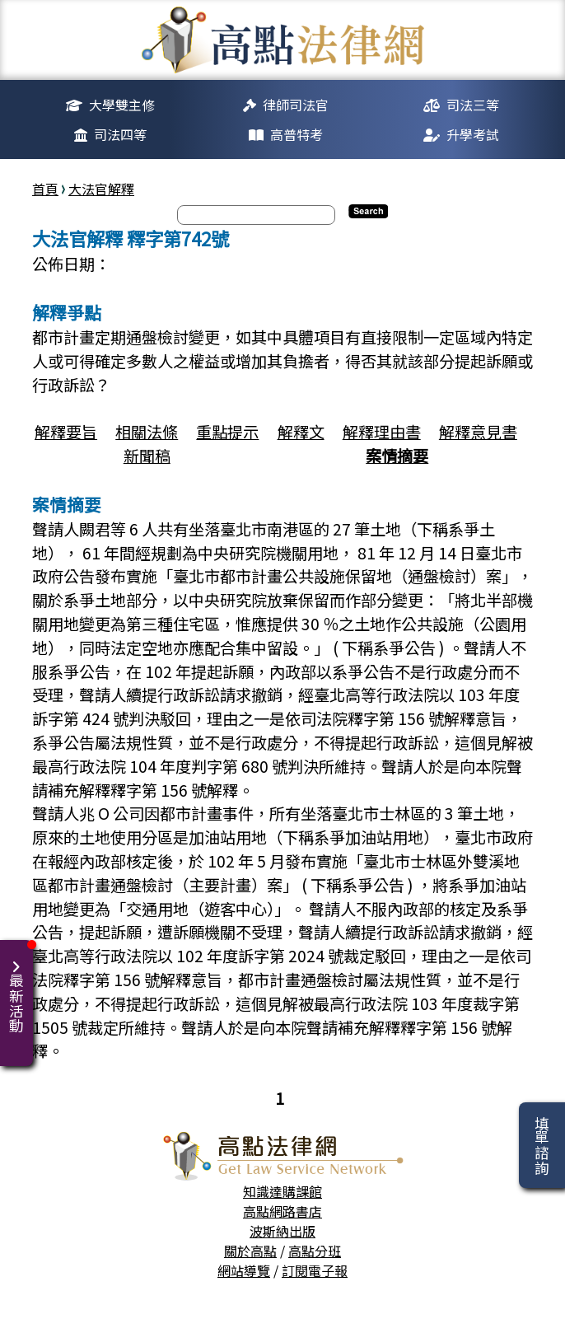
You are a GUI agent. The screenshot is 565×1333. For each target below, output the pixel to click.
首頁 (45, 189)
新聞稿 (147, 455)
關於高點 (250, 1251)
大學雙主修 (122, 105)
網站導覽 (243, 1270)
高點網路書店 (282, 1211)
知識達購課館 (282, 1191)
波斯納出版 (282, 1231)
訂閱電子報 (315, 1270)
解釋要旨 (66, 431)
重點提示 (227, 431)
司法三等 (472, 105)
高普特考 (296, 134)
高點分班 (314, 1251)
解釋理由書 (382, 431)
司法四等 (120, 134)
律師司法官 (296, 105)
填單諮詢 (541, 1145)
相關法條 (146, 431)
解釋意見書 (478, 431)
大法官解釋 (101, 189)
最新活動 (19, 986)
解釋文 (301, 431)
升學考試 (472, 134)
